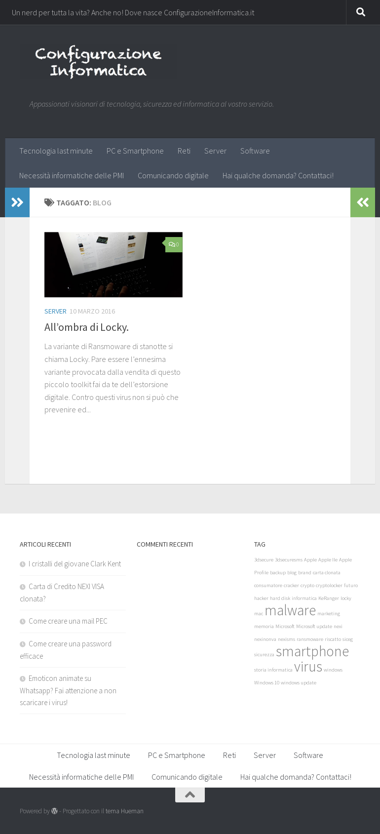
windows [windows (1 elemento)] (333, 670)
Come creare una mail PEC (68, 621)
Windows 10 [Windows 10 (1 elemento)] (266, 682)
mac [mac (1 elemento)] (258, 613)
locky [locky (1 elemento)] (346, 598)
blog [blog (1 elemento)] (292, 572)
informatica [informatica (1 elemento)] (304, 598)
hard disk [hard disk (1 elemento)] (280, 598)
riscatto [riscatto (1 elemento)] (333, 639)
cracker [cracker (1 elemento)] (291, 585)
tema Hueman (125, 811)
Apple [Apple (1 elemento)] (310, 559)
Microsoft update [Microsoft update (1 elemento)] (314, 626)
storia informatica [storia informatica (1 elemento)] (273, 670)
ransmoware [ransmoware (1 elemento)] (310, 639)
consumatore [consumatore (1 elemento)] (268, 585)
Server (215, 151)
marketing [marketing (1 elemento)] (328, 613)
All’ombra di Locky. (86, 327)
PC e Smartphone (135, 151)
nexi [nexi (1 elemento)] (338, 626)
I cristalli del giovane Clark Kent (75, 563)
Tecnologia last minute (56, 151)
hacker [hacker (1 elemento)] (261, 598)
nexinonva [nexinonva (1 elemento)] (265, 639)
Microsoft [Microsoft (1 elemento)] (285, 626)
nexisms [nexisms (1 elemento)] (286, 639)
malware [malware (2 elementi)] (290, 610)
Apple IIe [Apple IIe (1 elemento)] (328, 559)
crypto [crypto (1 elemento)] (307, 585)
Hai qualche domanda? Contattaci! (278, 175)
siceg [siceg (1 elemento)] (347, 639)
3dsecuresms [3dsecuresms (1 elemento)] (289, 559)
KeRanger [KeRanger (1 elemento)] (328, 598)
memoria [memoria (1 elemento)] (264, 626)
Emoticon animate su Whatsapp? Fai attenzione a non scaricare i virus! (68, 690)
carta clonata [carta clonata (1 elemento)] (327, 572)
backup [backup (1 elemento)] (278, 572)
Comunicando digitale (173, 175)
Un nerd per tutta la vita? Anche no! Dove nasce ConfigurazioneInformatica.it (133, 12)
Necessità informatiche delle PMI (71, 175)
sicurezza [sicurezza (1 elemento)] (264, 654)
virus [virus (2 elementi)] (308, 666)
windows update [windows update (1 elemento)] (298, 682)
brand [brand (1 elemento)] (304, 572)
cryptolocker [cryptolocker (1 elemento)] (329, 585)
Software (255, 151)
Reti (184, 151)
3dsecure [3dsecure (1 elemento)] (263, 559)
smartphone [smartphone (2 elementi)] (312, 651)
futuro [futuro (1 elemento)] (351, 585)
